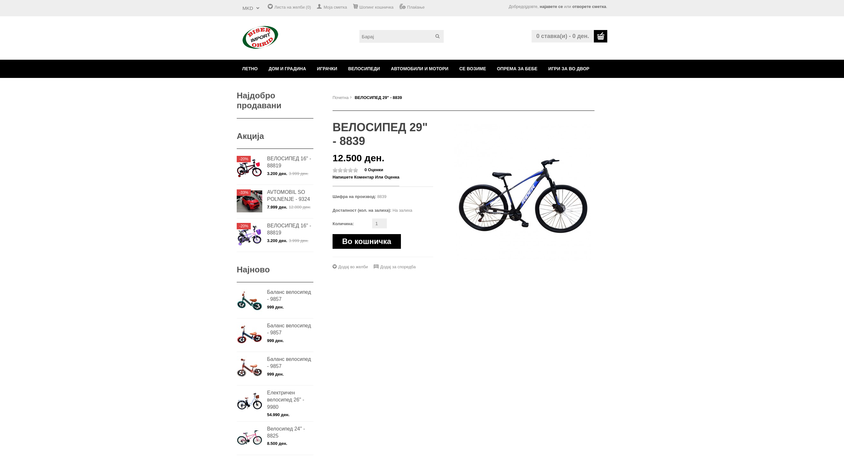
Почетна (341, 97)
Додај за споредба (398, 266)
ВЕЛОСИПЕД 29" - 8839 (378, 97)
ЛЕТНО (250, 68)
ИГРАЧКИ (327, 68)
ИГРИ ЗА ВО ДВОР (568, 68)
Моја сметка (335, 7)
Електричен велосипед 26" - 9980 (285, 400)
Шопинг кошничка (376, 7)
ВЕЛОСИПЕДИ (364, 68)
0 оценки (373, 169)
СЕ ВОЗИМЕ (472, 68)
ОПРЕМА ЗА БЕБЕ (517, 68)
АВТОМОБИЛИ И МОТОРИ (419, 68)
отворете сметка (589, 6)
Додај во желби (353, 266)
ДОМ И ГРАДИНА (287, 68)
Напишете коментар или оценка (366, 177)
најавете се (551, 6)
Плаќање (416, 7)
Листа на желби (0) (292, 7)
